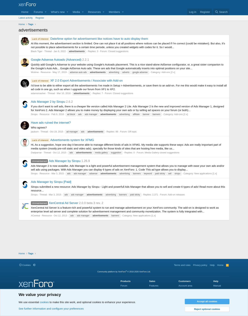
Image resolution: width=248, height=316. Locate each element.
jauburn (35, 131)
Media (76, 11)
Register (40, 17)
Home (24, 11)
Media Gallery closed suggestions (162, 152)
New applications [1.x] (205, 173)
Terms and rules (182, 265)
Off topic (132, 131)
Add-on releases (176, 194)
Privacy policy (200, 265)
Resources (94, 11)
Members (114, 11)
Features (153, 285)
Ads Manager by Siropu (56, 161)
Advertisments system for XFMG (62, 140)
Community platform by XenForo (124, 272)
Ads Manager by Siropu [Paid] (51, 182)
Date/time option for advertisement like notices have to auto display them (89, 38)
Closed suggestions (118, 51)
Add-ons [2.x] (168, 72)
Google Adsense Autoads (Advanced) (56, 59)
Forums (38, 11)
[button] (45, 12)
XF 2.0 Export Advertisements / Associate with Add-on (77, 80)
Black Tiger (36, 51)
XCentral (35, 215)
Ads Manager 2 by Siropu (48, 101)
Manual (217, 285)
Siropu (34, 114)
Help (212, 265)
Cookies (25, 265)
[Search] (221, 12)
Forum (123, 285)
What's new (58, 11)
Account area (185, 285)
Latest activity (26, 17)
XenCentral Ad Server (54, 203)
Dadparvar (36, 152)
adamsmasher (38, 93)
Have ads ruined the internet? (51, 122)
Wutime (35, 72)
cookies (44, 302)
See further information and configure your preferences (51, 308)
